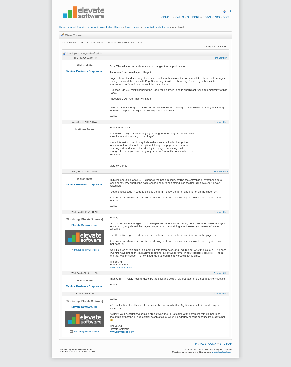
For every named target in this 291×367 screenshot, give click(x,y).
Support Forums (132, 27)
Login (229, 11)
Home (62, 27)
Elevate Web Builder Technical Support (104, 27)
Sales (179, 17)
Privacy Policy (206, 343)
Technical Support (75, 27)
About (227, 17)
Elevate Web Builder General (156, 27)
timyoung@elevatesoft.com (86, 250)
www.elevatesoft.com (122, 267)
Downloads (211, 17)
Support (193, 17)
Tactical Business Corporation (85, 71)
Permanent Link (221, 58)
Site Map (226, 343)
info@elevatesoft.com (222, 352)
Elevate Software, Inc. (84, 225)
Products (165, 17)
